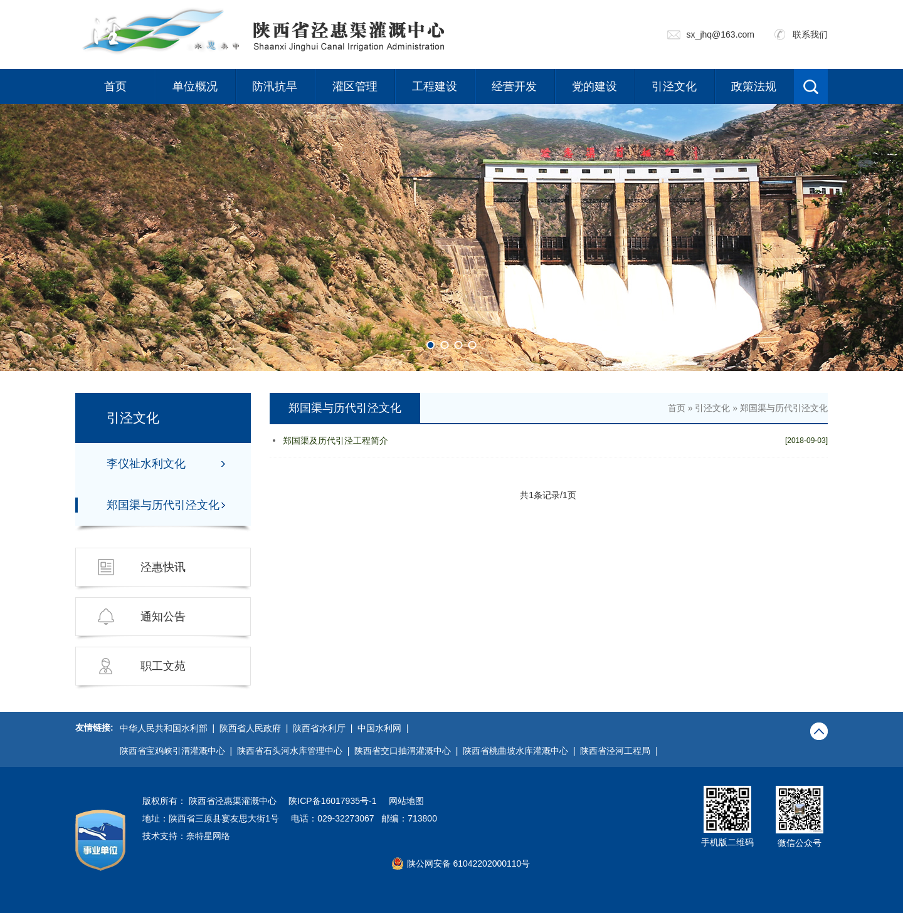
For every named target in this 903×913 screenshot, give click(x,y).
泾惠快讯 (163, 567)
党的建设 (594, 86)
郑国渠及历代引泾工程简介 (335, 441)
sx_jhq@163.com (720, 34)
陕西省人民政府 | (256, 728)
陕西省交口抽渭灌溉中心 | (408, 751)
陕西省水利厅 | (325, 728)
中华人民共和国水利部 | (169, 728)
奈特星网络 (208, 836)
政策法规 (753, 86)
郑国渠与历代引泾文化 (163, 505)
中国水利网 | (385, 728)
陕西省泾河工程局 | (621, 751)
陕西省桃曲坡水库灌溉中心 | (521, 751)
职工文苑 (163, 666)
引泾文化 (674, 86)
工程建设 (434, 86)
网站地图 (406, 801)
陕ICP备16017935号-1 (332, 801)
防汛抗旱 (274, 86)
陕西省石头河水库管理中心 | (295, 751)
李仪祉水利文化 (146, 463)
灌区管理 (355, 86)
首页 (115, 86)
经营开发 (514, 86)
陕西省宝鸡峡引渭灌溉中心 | (178, 751)
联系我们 (810, 34)
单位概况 (195, 86)
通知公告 (163, 616)
